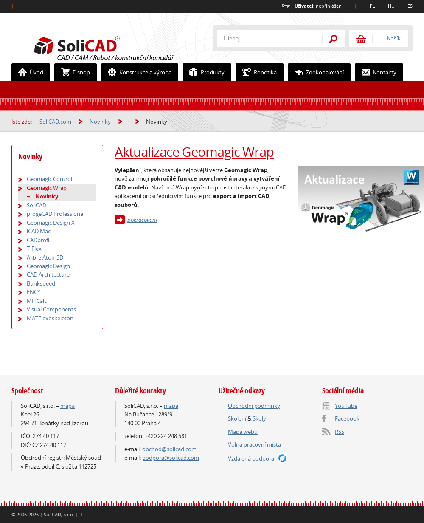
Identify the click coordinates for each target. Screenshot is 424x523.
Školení (237, 418)
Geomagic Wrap (47, 188)
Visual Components (51, 309)
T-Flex (34, 248)
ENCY (33, 292)
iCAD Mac (39, 231)
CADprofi (38, 240)
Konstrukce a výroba (136, 72)
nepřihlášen (318, 6)
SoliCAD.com (117, 47)
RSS (339, 431)
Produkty (204, 72)
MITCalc (37, 301)
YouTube (346, 406)
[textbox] (264, 38)
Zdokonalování (316, 72)
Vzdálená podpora (251, 458)
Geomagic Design (48, 266)
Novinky (100, 121)
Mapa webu (243, 431)
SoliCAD (36, 205)
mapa (67, 406)
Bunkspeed (41, 283)
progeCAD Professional (55, 214)
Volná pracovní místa (254, 444)
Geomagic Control (49, 179)
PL (372, 6)
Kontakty (375, 72)
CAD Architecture (48, 274)
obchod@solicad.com (169, 449)
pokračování (142, 219)
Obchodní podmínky (254, 406)
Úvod (27, 72)
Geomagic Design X (51, 222)
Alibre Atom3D (45, 257)
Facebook (347, 418)
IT (81, 514)
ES (410, 6)
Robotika (256, 72)
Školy (259, 418)
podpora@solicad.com (170, 457)
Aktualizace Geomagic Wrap (194, 152)
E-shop (72, 72)
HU (391, 6)
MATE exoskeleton (50, 318)
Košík (394, 38)
